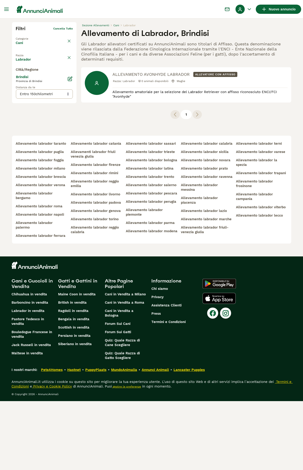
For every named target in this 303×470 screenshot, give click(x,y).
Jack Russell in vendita (31, 414)
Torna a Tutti (24, 36)
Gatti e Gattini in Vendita (77, 352)
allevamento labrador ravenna (206, 246)
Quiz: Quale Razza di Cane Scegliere (122, 411)
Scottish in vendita (73, 396)
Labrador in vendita (28, 380)
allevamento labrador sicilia (205, 221)
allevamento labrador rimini (94, 242)
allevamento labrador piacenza (199, 269)
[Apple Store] (219, 367)
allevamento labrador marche (206, 288)
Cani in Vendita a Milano (125, 363)
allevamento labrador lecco (259, 284)
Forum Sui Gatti (118, 401)
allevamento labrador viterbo (261, 276)
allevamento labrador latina (150, 237)
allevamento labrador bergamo (34, 264)
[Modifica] (70, 171)
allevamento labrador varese (260, 221)
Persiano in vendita (74, 404)
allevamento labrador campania (254, 265)
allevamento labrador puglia (40, 221)
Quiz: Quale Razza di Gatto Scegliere (122, 424)
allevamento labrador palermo (34, 294)
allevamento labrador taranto (41, 212)
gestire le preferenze (126, 455)
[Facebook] (212, 382)
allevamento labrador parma (150, 292)
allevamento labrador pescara (151, 262)
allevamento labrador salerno (151, 254)
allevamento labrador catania (96, 212)
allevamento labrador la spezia (256, 231)
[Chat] (227, 9)
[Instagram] (225, 382)
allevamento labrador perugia (151, 270)
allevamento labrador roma (39, 275)
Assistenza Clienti (166, 374)
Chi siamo (159, 357)
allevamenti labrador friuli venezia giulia (93, 223)
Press (156, 382)
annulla (68, 54)
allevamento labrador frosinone (254, 252)
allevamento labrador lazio (204, 280)
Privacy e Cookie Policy (52, 455)
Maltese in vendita (27, 422)
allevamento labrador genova (96, 280)
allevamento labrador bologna (151, 229)
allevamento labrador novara (205, 229)
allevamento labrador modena (151, 300)
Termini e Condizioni (168, 391)
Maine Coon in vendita (77, 363)
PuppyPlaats (95, 439)
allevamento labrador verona (40, 254)
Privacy (157, 366)
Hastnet (74, 439)
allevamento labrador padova (96, 271)
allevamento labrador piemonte (144, 281)
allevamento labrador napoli (40, 283)
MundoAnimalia (124, 439)
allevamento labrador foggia (40, 229)
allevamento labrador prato (204, 237)
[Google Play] (219, 352)
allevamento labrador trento (150, 246)
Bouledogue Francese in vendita (32, 403)
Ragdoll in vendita (73, 380)
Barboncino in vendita (30, 371)
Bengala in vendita (73, 388)
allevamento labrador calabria (206, 212)
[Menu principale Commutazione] (6, 9)
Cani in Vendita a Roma (124, 371)
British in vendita (72, 371)
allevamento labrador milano (40, 237)
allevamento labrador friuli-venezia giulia (205, 298)
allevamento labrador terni (259, 212)
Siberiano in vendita (75, 413)
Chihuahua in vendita (29, 363)
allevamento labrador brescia (41, 246)
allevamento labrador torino (95, 288)
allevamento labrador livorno (95, 263)
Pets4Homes (52, 439)
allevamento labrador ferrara (40, 305)
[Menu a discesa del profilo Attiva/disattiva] (243, 9)
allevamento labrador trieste (150, 221)
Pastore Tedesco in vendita (28, 390)
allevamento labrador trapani (261, 242)
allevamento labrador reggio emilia (95, 252)
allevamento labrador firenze (96, 234)
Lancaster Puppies (189, 439)
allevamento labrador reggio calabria (95, 298)
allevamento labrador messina (199, 256)
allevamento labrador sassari (151, 212)
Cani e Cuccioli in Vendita (32, 352)
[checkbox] (18, 75)
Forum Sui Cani (117, 393)
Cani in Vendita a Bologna (119, 382)
